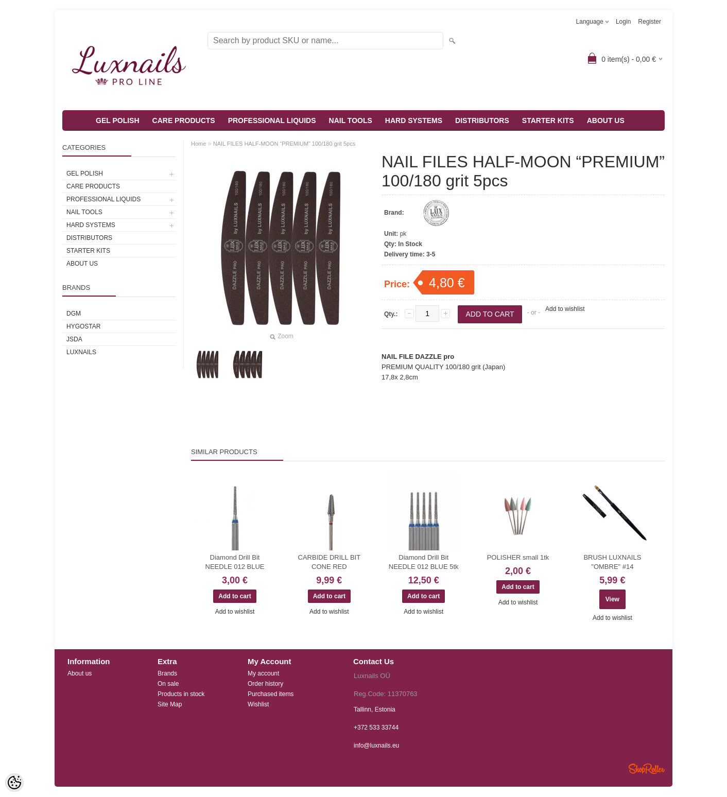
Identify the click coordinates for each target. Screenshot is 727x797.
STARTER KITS (548, 120)
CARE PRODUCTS (183, 120)
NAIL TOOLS (350, 120)
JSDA (74, 339)
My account (263, 673)
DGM (73, 313)
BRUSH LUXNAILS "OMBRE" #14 (612, 561)
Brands (167, 673)
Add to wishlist (565, 309)
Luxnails (81, 352)
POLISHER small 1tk (518, 557)
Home (198, 144)
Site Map (170, 704)
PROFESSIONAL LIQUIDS (272, 120)
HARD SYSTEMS (413, 120)
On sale (168, 683)
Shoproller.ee (647, 769)
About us (79, 673)
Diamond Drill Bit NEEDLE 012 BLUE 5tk (424, 561)
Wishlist (258, 704)
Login (623, 21)
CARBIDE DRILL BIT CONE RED (329, 561)
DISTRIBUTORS (482, 120)
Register (649, 21)
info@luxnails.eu (376, 745)
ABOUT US (606, 120)
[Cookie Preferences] (14, 782)
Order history (265, 683)
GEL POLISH (118, 120)
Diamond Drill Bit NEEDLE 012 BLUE (235, 561)
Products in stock (181, 694)
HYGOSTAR (83, 326)
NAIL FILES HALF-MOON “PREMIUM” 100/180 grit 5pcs (284, 144)
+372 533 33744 (376, 727)
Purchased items (270, 694)
